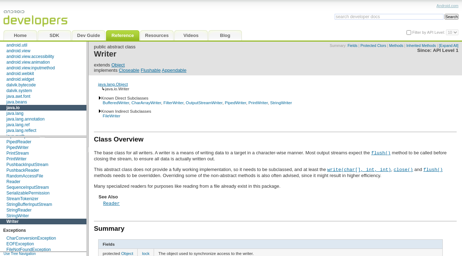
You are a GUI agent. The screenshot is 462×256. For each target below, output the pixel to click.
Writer (12, 221)
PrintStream (17, 153)
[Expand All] (448, 46)
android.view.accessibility (30, 56)
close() (403, 169)
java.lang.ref (18, 124)
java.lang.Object (113, 84)
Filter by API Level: (429, 32)
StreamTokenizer (22, 198)
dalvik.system (19, 90)
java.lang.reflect (21, 130)
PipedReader (18, 141)
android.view (18, 50)
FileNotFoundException (28, 249)
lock (145, 253)
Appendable (174, 70)
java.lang (14, 113)
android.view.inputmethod (30, 67)
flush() (381, 152)
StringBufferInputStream (29, 204)
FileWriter (112, 115)
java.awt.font (18, 96)
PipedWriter (17, 147)
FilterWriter (174, 102)
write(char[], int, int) (359, 169)
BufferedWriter (116, 102)
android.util (16, 45)
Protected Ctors (373, 46)
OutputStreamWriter (204, 102)
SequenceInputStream (27, 187)
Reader (13, 181)
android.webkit (20, 73)
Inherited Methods (421, 46)
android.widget (20, 79)
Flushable (151, 70)
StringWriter (17, 215)
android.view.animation (28, 62)
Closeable (129, 70)
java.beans (16, 102)
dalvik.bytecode (21, 84)
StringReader (19, 210)
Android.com (447, 6)
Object (118, 65)
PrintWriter (16, 158)
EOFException (20, 243)
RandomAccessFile (24, 176)
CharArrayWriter (146, 102)
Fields (352, 46)
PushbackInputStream (27, 164)
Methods (396, 46)
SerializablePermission (27, 193)
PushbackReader (22, 170)
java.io (13, 107)
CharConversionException (31, 238)
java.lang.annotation (25, 119)
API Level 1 (445, 50)
